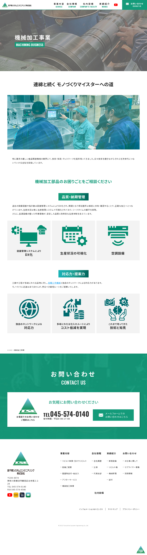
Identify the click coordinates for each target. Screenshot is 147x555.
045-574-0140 (66, 415)
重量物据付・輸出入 (70, 473)
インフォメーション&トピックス (91, 509)
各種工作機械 (54, 282)
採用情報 (129, 473)
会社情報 (72, 5)
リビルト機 (113, 467)
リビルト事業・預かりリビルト (74, 461)
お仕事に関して (131, 461)
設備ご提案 (67, 467)
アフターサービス (69, 479)
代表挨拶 (98, 473)
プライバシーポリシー (131, 509)
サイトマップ (113, 509)
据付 (111, 479)
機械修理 (113, 473)
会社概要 (98, 461)
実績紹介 (104, 5)
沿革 (96, 467)
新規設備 (113, 461)
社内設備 (88, 5)
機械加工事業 (68, 486)
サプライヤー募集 (132, 467)
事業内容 (59, 5)
